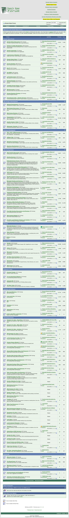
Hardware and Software (9, 289)
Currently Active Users (8, 487)
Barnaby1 (44, 285)
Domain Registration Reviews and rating (51, 16)
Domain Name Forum (8, 39)
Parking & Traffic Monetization (51, 14)
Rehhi (43, 118)
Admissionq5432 (45, 466)
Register (7, 26)
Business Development (9, 130)
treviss (43, 142)
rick (42, 64)
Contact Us (59, 513)
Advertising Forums (8, 317)
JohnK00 (43, 46)
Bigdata (43, 237)
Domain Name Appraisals (51, 7)
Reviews (5, 223)
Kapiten (43, 203)
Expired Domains (51, 9)
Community (26, 26)
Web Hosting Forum (8, 149)
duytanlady (44, 314)
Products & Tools (7, 269)
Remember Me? (62, 22)
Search (61, 26)
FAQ (15, 26)
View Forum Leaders (39, 480)
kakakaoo (44, 59)
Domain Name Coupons (51, 2)
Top (67, 513)
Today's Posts (50, 26)
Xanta (43, 55)
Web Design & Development (10, 101)
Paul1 (43, 42)
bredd (43, 431)
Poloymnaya (44, 281)
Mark (43, 446)
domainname (44, 473)
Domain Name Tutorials (51, 12)
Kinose (43, 51)
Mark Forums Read (30, 480)
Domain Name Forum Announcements (13, 469)
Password (48, 24)
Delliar (21, 496)
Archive (63, 513)
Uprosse (43, 228)
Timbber (43, 98)
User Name (48, 22)
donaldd (43, 188)
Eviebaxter (44, 277)
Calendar (38, 26)
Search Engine (7, 240)
